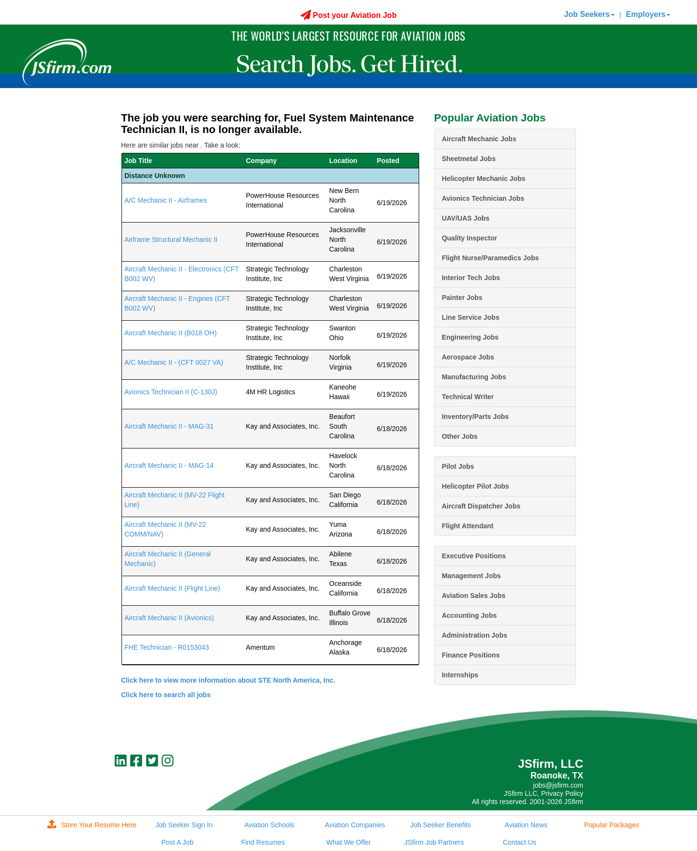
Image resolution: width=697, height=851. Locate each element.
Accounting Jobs (469, 615)
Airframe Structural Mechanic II (170, 239)
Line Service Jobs (471, 317)
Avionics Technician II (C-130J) (171, 392)
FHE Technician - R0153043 (166, 647)
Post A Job (178, 842)
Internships (460, 675)
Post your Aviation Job (349, 15)
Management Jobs (471, 576)
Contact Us (519, 842)
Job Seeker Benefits (440, 825)
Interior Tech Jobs (471, 278)
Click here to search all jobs (166, 695)
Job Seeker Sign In (183, 825)
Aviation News (526, 825)
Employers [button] (648, 14)
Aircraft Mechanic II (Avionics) (169, 618)
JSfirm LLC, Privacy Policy (543, 793)
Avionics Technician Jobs (483, 198)
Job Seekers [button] (589, 14)
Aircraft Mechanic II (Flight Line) (172, 588)
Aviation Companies (355, 825)
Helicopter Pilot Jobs (475, 486)
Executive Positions (474, 556)
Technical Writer (468, 397)
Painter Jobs (462, 297)
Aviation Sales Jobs (474, 595)
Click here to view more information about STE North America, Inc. (228, 680)
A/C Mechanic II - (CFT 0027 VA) (173, 362)
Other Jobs (460, 436)
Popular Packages (611, 825)
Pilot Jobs (458, 466)
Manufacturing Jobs (474, 377)
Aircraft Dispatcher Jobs (481, 506)
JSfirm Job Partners (434, 842)
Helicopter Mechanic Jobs (484, 178)
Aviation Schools (269, 825)
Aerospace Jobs (468, 357)
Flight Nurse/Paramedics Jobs (490, 258)
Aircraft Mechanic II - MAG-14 (168, 465)
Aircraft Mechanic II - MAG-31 (168, 426)
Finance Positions (471, 655)
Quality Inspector (469, 238)
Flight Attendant (468, 526)
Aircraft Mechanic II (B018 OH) (170, 333)
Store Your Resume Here (91, 825)
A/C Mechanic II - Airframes (165, 200)
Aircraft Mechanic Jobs (479, 139)
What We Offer (348, 842)
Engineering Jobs (470, 337)
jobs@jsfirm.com (558, 785)
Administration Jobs (474, 635)
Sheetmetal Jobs (469, 159)
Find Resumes (263, 842)
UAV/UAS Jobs (466, 218)
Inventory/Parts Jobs (475, 416)
